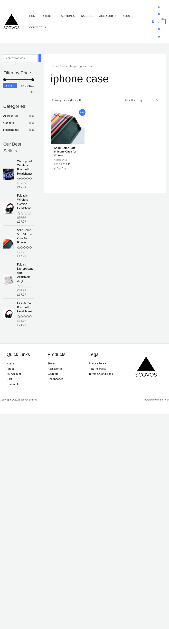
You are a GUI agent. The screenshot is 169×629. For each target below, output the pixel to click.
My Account (14, 374)
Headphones (63, 15)
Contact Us (37, 27)
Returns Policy (97, 369)
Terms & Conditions (101, 374)
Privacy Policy (97, 364)
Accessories (102, 15)
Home (32, 15)
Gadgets (83, 15)
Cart (9, 380)
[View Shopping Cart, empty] (162, 21)
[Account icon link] (152, 21)
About (120, 15)
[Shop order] (140, 100)
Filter (10, 85)
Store (45, 15)
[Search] (40, 58)
